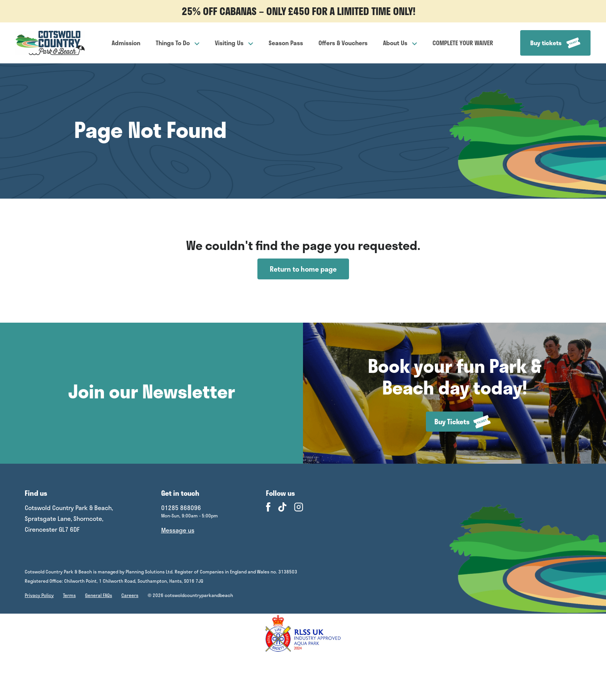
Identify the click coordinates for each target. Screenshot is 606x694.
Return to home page (303, 269)
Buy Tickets (458, 422)
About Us (400, 43)
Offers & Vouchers (343, 43)
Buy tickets (555, 43)
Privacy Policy (39, 595)
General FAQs (98, 595)
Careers (129, 595)
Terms (69, 595)
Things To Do (177, 43)
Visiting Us (234, 43)
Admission (126, 43)
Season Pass (286, 43)
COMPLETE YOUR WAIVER (462, 43)
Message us (177, 530)
